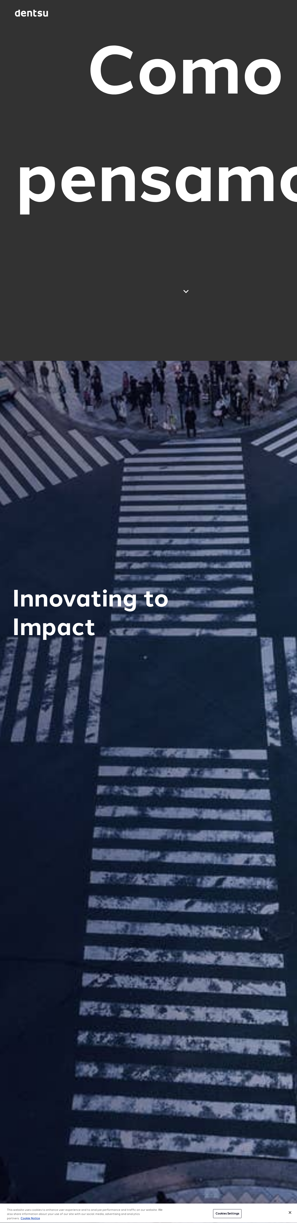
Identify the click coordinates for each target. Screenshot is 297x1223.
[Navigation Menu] (270, 13)
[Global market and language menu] (65, 13)
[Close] (290, 1213)
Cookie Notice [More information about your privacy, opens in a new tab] (30, 1219)
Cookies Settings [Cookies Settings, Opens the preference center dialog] (227, 1214)
